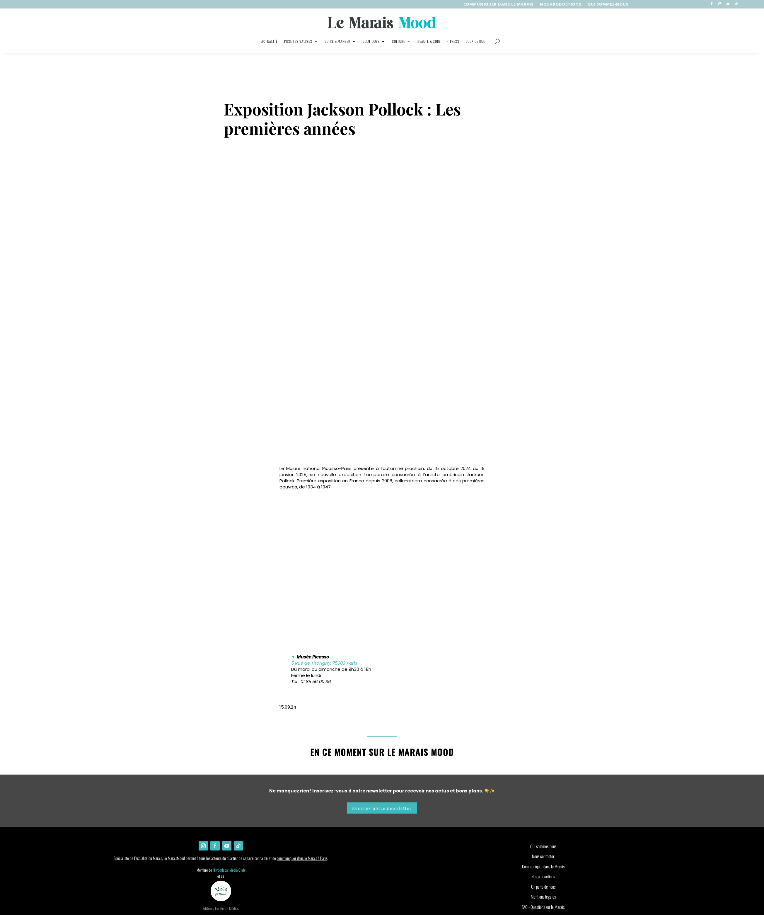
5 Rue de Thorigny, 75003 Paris (324, 598)
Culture (398, 41)
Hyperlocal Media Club (229, 804)
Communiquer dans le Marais (498, 4)
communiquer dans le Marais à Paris (302, 793)
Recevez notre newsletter (382, 742)
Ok (372, 865)
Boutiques (371, 41)
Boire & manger (337, 41)
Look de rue (475, 41)
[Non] (379, 867)
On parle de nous (543, 821)
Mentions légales (543, 831)
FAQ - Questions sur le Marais (543, 841)
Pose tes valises (298, 41)
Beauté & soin (428, 41)
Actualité (269, 41)
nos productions (560, 4)
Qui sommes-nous (608, 4)
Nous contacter (543, 790)
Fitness (453, 41)
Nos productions (543, 811)
